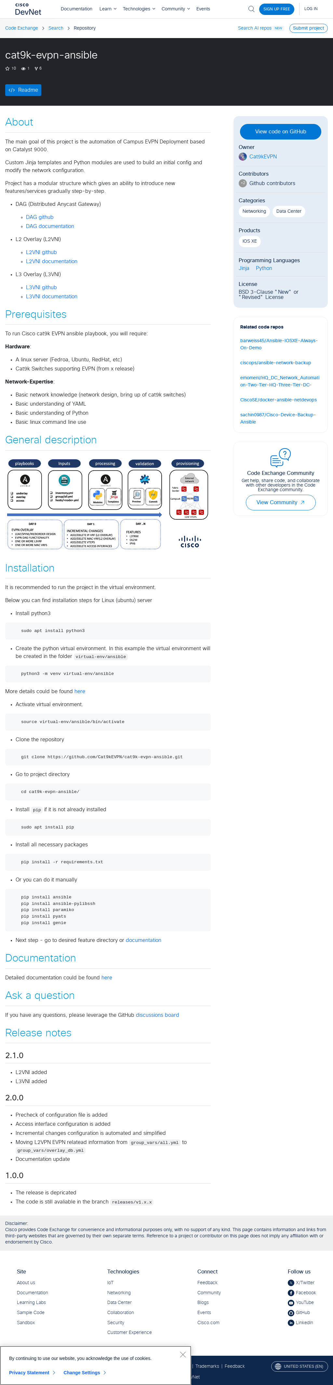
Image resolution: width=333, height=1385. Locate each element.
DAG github (40, 217)
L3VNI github (41, 287)
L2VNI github (41, 252)
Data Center (288, 211)
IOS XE (250, 241)
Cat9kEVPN (263, 156)
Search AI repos (255, 28)
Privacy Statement (29, 1372)
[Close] (183, 1354)
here (79, 691)
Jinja (244, 268)
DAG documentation (50, 226)
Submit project (308, 28)
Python (264, 268)
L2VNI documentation (51, 261)
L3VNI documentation (51, 296)
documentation (143, 940)
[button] (302, 502)
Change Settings (81, 1372)
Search (55, 28)
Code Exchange (21, 28)
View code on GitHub (280, 131)
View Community (281, 502)
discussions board (157, 1015)
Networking (254, 211)
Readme (28, 90)
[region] (95, 1365)
